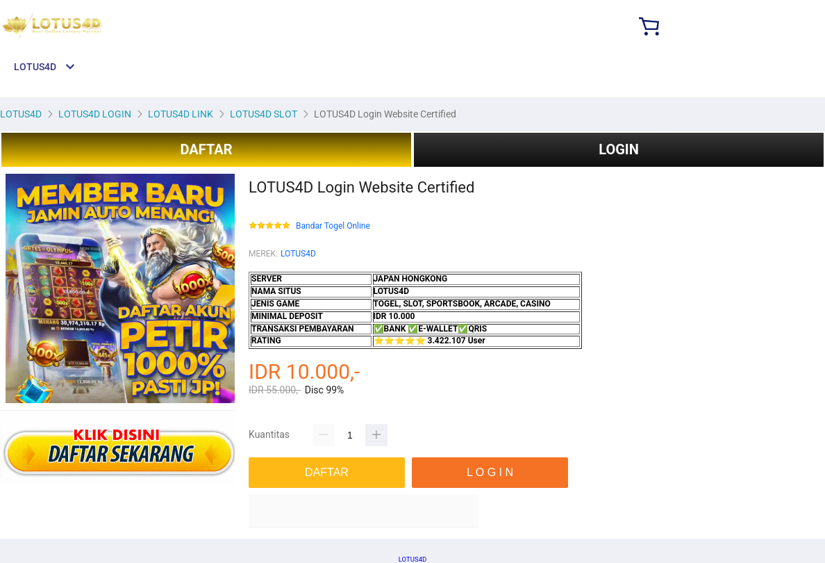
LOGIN (619, 149)
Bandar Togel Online (333, 226)
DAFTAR (206, 149)
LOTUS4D (298, 254)
